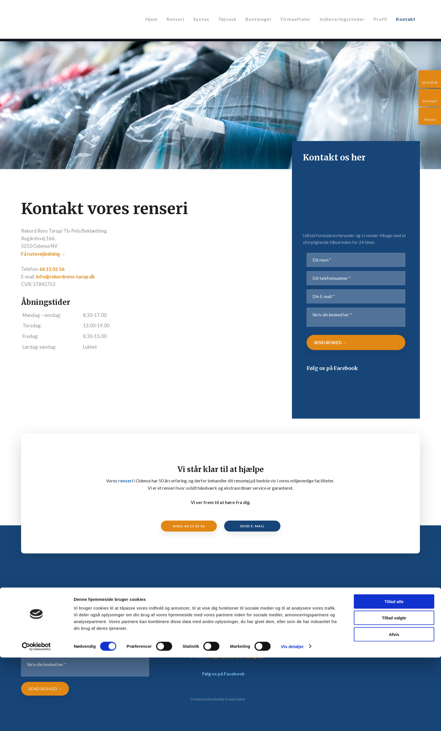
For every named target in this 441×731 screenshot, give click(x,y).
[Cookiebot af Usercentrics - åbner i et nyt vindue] (36, 720)
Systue (201, 19)
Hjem (151, 19)
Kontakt (405, 19)
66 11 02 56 (51, 269)
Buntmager (259, 19)
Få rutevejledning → (43, 254)
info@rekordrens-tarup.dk (65, 277)
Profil (380, 19)
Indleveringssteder (342, 19)
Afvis (394, 707)
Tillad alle (394, 675)
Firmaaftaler (296, 19)
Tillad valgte (394, 691)
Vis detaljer (292, 720)
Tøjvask (227, 19)
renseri (125, 480)
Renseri (175, 19)
